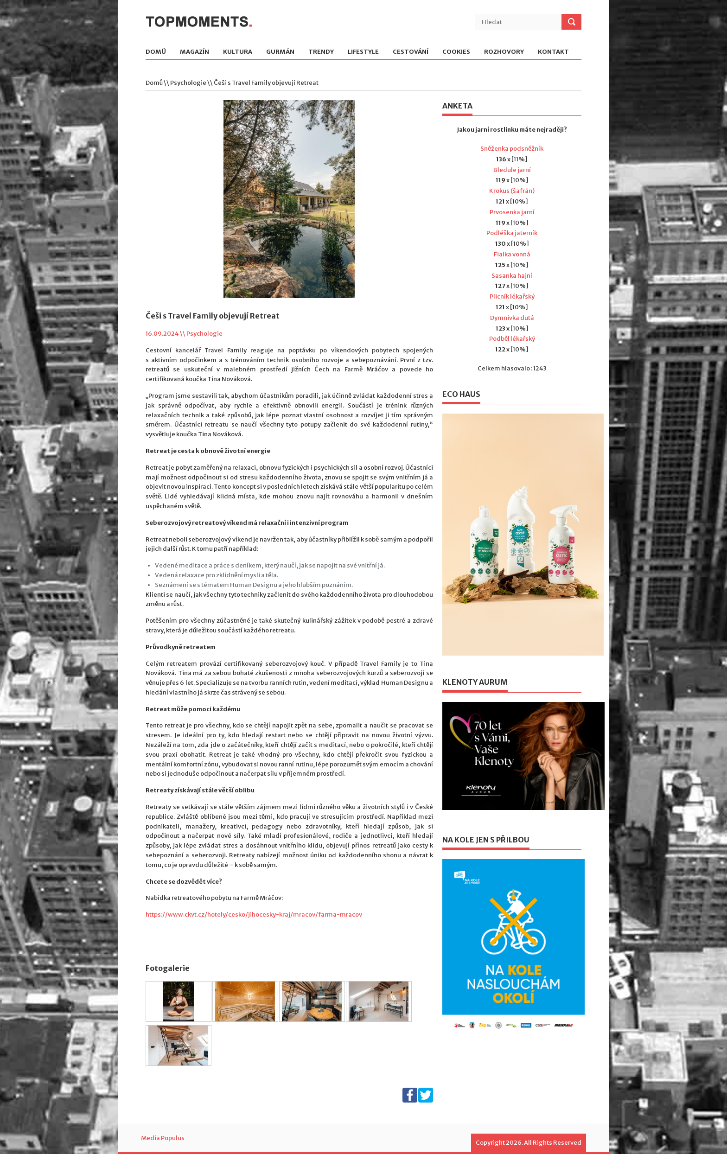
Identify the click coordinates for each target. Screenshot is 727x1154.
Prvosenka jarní (512, 212)
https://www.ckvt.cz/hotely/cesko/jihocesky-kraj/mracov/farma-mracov (254, 914)
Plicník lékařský (512, 296)
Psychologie (188, 83)
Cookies (456, 52)
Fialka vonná (512, 254)
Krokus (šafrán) (512, 191)
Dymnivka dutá (512, 318)
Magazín (194, 52)
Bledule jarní (512, 170)
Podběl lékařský (512, 339)
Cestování (410, 52)
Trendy (321, 52)
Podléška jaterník (511, 233)
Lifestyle (363, 52)
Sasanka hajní (511, 276)
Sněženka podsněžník (511, 149)
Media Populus (163, 1138)
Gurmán (280, 52)
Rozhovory (504, 52)
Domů (156, 52)
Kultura (237, 52)
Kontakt (553, 52)
